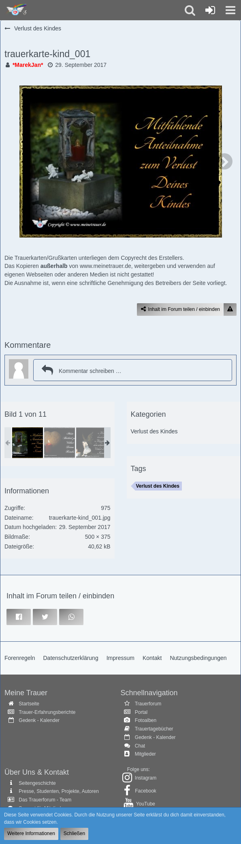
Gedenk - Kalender (39, 720)
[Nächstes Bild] (224, 161)
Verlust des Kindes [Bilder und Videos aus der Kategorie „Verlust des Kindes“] (154, 431)
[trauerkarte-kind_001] (27, 442)
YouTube (145, 804)
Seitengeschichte (37, 783)
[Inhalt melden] (230, 309)
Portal (141, 712)
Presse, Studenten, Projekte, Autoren (58, 791)
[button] (230, 10)
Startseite (29, 704)
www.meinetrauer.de (105, 266)
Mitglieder (145, 754)
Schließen (74, 833)
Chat (140, 746)
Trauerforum (148, 704)
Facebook (145, 791)
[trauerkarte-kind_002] (91, 442)
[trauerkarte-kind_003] (59, 442)
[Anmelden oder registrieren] (210, 10)
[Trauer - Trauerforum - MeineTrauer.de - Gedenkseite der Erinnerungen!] (15, 10)
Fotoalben (145, 720)
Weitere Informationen (31, 833)
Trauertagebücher (154, 729)
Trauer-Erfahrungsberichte (47, 712)
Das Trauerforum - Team (45, 800)
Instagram (145, 778)
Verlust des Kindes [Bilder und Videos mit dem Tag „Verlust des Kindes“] (157, 486)
